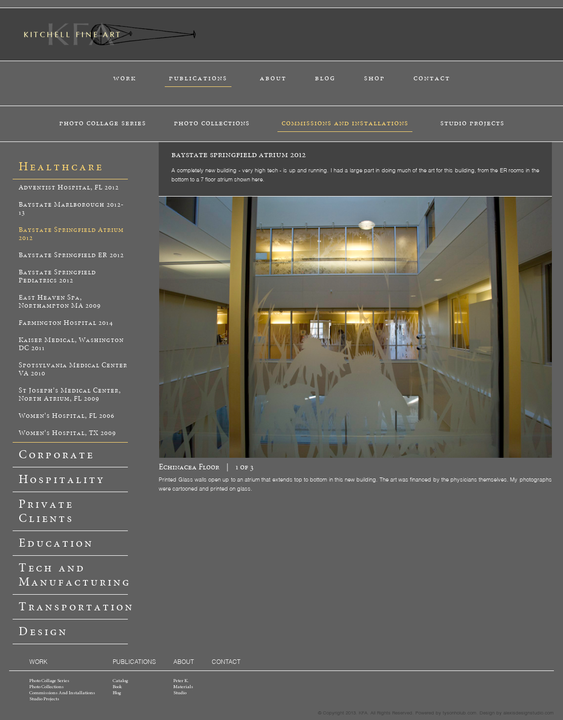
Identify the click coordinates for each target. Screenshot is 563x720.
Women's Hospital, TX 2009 (67, 433)
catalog (120, 681)
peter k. (181, 681)
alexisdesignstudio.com (528, 712)
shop (374, 78)
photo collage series (102, 123)
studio (179, 693)
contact (431, 78)
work (124, 78)
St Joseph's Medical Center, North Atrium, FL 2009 (70, 395)
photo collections (212, 123)
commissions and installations (345, 123)
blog (325, 78)
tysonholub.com (460, 712)
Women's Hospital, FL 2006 (67, 416)
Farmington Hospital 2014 (66, 323)
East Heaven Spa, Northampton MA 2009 (60, 302)
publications (198, 78)
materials (183, 687)
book (117, 687)
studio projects (472, 123)
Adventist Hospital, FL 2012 (69, 187)
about (273, 78)
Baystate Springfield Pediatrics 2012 (57, 276)
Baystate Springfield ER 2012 (71, 255)
